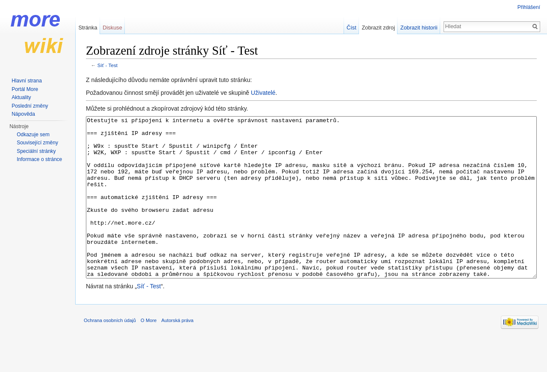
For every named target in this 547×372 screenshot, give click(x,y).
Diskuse (112, 27)
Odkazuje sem (33, 135)
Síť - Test (107, 65)
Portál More (25, 89)
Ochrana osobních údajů (110, 352)
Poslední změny (30, 106)
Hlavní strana (27, 81)
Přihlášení (529, 7)
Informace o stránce (39, 159)
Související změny (37, 143)
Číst (351, 27)
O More (148, 352)
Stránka (87, 27)
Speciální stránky (36, 151)
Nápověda (23, 114)
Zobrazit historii (419, 27)
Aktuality (21, 97)
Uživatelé (263, 92)
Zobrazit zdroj (378, 27)
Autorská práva (178, 352)
